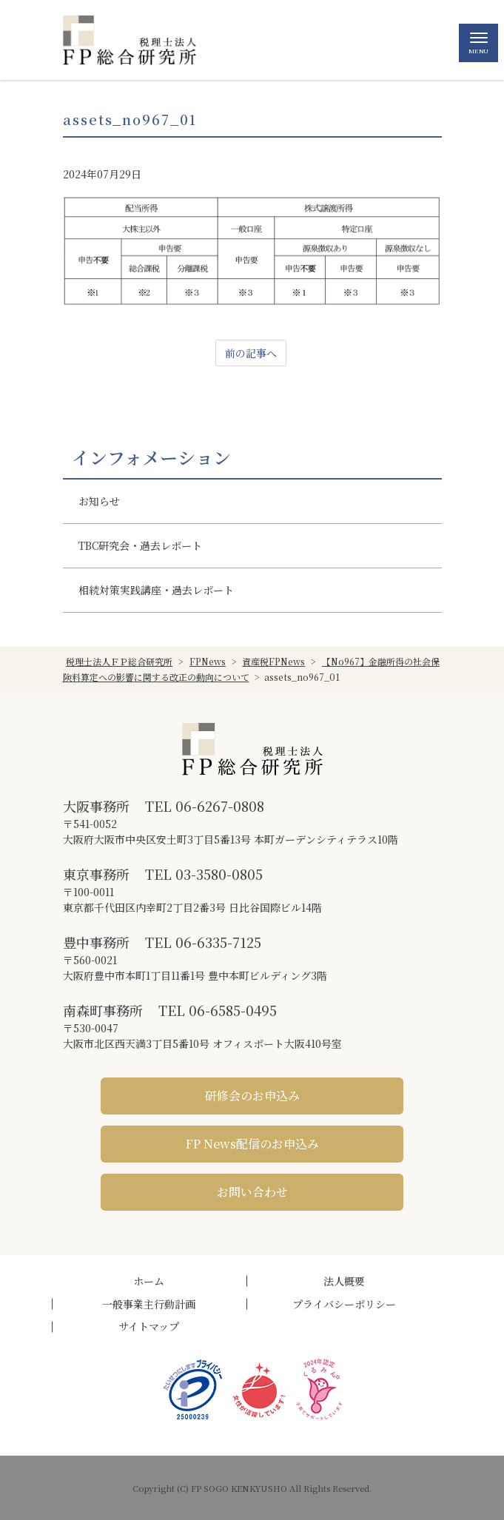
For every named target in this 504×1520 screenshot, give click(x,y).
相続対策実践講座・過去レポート (156, 589)
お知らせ (99, 501)
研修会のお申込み (252, 1095)
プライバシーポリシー (344, 1304)
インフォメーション (151, 457)
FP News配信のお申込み (252, 1143)
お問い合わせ (252, 1191)
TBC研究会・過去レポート (140, 545)
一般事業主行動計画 (148, 1304)
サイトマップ (148, 1326)
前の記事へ (251, 353)
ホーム (148, 1281)
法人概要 (344, 1281)
